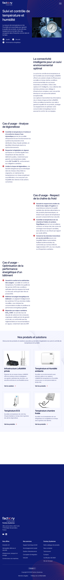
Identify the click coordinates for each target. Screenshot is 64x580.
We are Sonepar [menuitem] (48, 561)
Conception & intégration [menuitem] (30, 554)
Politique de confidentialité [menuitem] (38, 576)
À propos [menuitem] (46, 554)
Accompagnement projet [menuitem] (30, 548)
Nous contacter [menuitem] (47, 548)
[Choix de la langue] (32, 568)
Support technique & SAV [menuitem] (30, 545)
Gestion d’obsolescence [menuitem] (30, 551)
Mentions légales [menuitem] (23, 576)
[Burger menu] (60, 3)
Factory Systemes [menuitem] (49, 541)
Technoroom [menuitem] (47, 551)
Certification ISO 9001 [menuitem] (49, 558)
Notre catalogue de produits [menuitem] (51, 545)
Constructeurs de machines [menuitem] (10, 558)
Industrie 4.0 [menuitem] (6, 545)
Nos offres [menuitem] (5, 541)
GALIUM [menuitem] (25, 558)
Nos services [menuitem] (27, 541)
